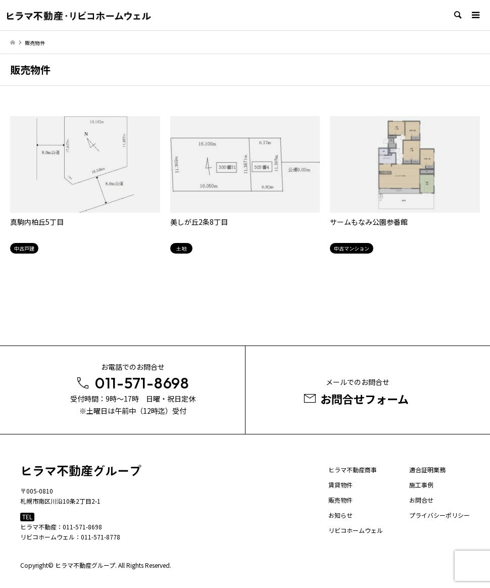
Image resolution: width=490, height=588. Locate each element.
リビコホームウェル (355, 530)
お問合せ (421, 500)
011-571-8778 (100, 536)
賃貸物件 (340, 484)
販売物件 (340, 500)
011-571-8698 (82, 526)
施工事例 (421, 484)
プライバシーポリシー (439, 515)
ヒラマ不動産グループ (85, 565)
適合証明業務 (427, 469)
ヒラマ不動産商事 (352, 469)
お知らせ (340, 515)
